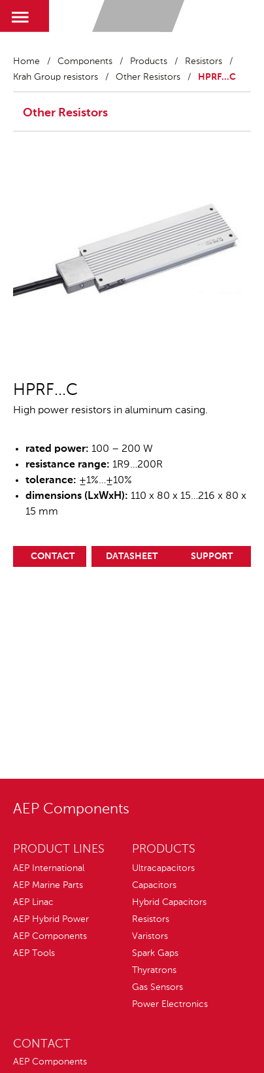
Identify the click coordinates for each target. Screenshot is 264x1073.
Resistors (203, 61)
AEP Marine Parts (48, 885)
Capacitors (154, 885)
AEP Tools (34, 953)
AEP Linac (33, 902)
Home (26, 61)
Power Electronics (170, 1004)
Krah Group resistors (55, 77)
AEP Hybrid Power (51, 919)
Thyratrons (154, 970)
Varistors (150, 936)
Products (148, 61)
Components (85, 61)
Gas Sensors (157, 987)
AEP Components (50, 936)
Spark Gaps (155, 953)
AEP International (48, 868)
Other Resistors (148, 77)
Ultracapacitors (163, 868)
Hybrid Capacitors (169, 902)
